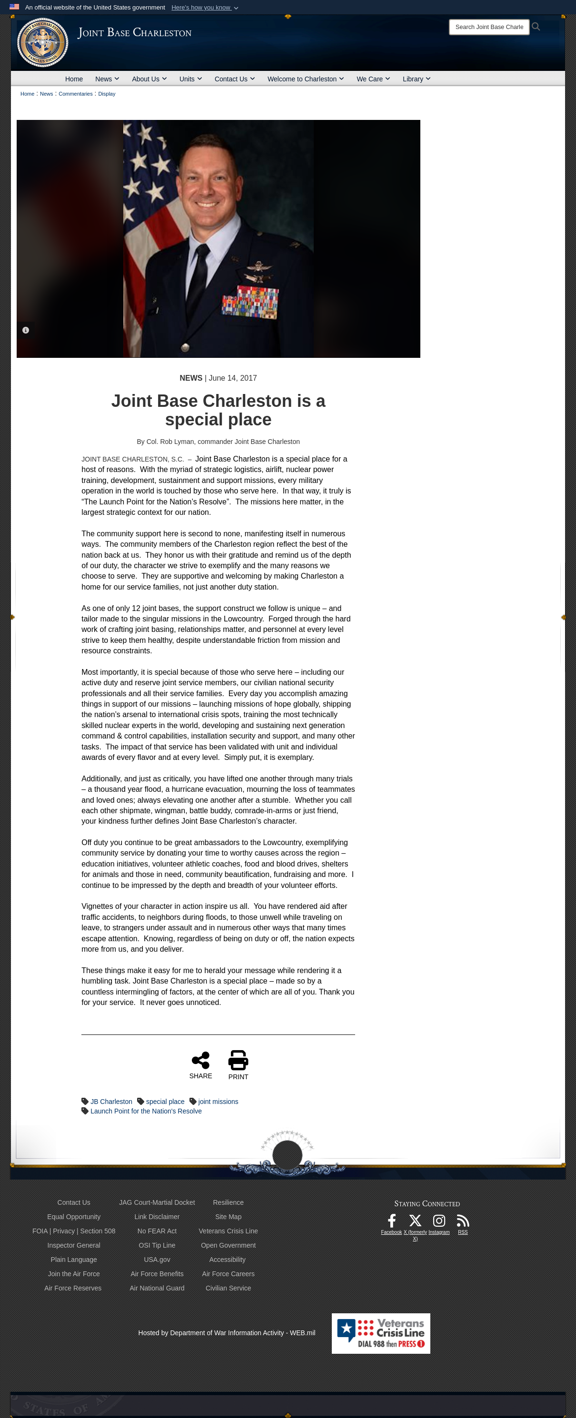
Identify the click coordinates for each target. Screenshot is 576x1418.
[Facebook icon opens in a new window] (392, 1223)
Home (74, 79)
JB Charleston (111, 1101)
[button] (205, 7)
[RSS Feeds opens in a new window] (463, 1223)
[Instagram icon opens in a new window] (439, 1223)
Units (190, 79)
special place (165, 1101)
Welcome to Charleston (306, 79)
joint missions (218, 1101)
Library (417, 79)
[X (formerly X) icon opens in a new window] (415, 1223)
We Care (373, 79)
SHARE (200, 1065)
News (107, 79)
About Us (149, 79)
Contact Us (235, 79)
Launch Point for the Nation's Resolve (146, 1111)
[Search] (489, 27)
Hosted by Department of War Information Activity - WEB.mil (227, 1333)
